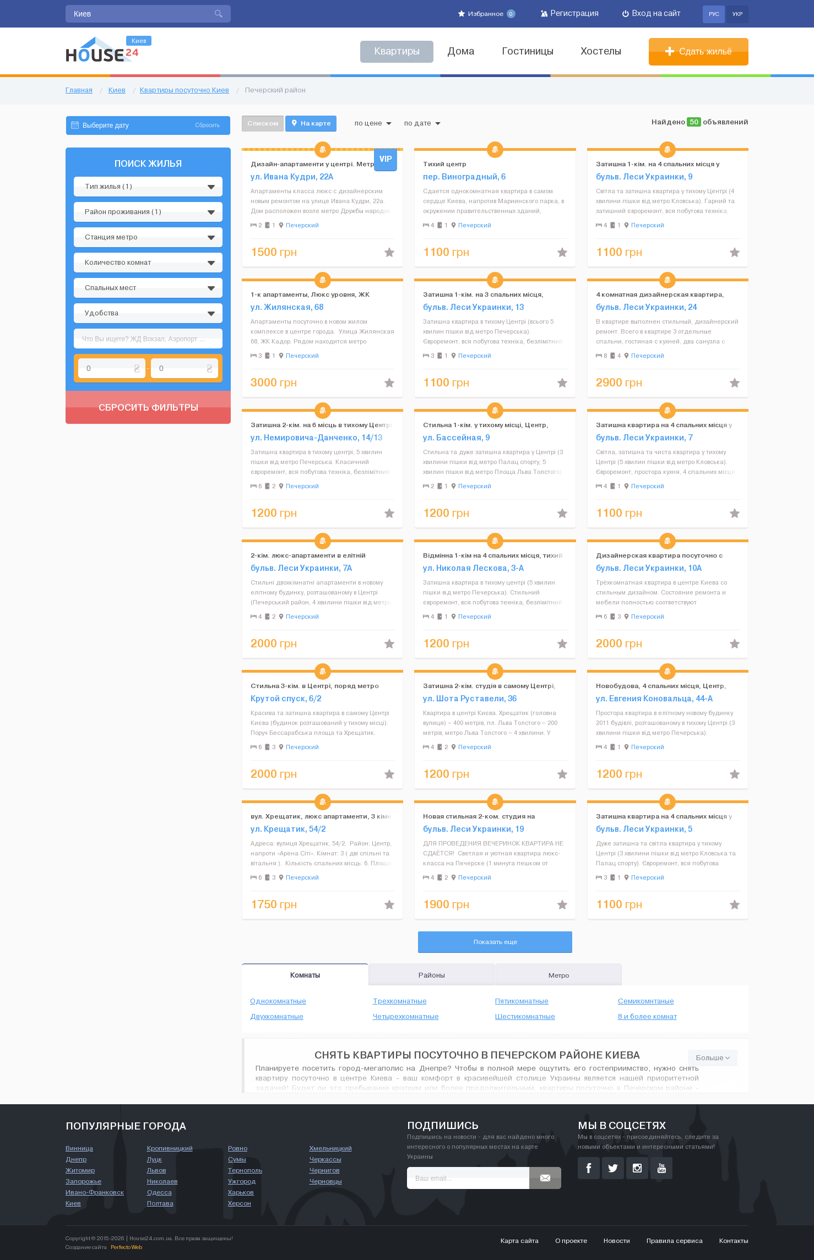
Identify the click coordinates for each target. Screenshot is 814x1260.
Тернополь (245, 1170)
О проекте (571, 1241)
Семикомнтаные (646, 1001)
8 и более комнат (647, 1016)
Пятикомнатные (522, 1001)
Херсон (239, 1203)
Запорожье (83, 1181)
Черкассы (325, 1159)
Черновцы (326, 1181)
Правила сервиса (675, 1241)
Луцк (154, 1159)
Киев (73, 1203)
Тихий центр (444, 164)
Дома (460, 51)
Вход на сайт (651, 13)
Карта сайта (520, 1241)
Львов (156, 1170)
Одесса (159, 1192)
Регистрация (570, 13)
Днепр (76, 1159)
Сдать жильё (698, 51)
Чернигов (325, 1170)
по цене (373, 123)
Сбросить (208, 125)
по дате (422, 123)
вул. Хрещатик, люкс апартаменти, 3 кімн (321, 816)
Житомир (80, 1170)
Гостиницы (527, 51)
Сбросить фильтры (148, 407)
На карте (311, 123)
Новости (617, 1241)
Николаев (162, 1181)
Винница (79, 1148)
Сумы (237, 1159)
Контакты (733, 1241)
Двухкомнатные (276, 1016)
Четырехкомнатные (406, 1016)
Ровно (237, 1148)
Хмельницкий (331, 1148)
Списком (262, 123)
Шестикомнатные (525, 1016)
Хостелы (601, 51)
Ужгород (242, 1181)
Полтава (160, 1203)
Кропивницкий (170, 1148)
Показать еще (495, 941)
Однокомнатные (278, 1001)
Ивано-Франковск (95, 1192)
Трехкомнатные (400, 1001)
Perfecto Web (126, 1247)
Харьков (241, 1192)
